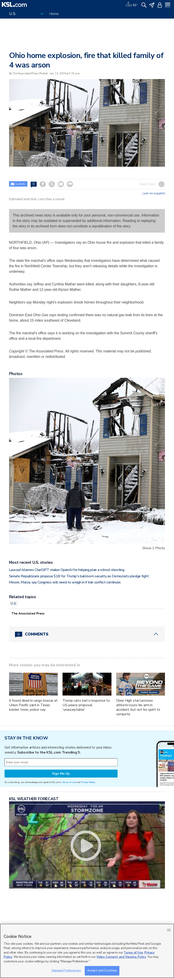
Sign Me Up (61, 773)
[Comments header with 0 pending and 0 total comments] (87, 634)
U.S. (14, 603)
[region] (87, 951)
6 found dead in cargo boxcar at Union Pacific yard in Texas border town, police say (33, 705)
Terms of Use (69, 782)
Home (54, 13)
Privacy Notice (88, 782)
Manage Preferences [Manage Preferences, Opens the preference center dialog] (66, 970)
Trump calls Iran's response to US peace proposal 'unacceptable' (86, 705)
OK (169, 930)
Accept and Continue (102, 970)
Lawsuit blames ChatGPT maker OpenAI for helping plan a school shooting (66, 569)
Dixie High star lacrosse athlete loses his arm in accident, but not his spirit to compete (138, 707)
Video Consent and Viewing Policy (121, 957)
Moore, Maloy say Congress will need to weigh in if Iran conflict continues (65, 582)
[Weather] (132, 4)
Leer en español (154, 193)
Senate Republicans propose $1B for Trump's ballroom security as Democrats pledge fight (79, 576)
